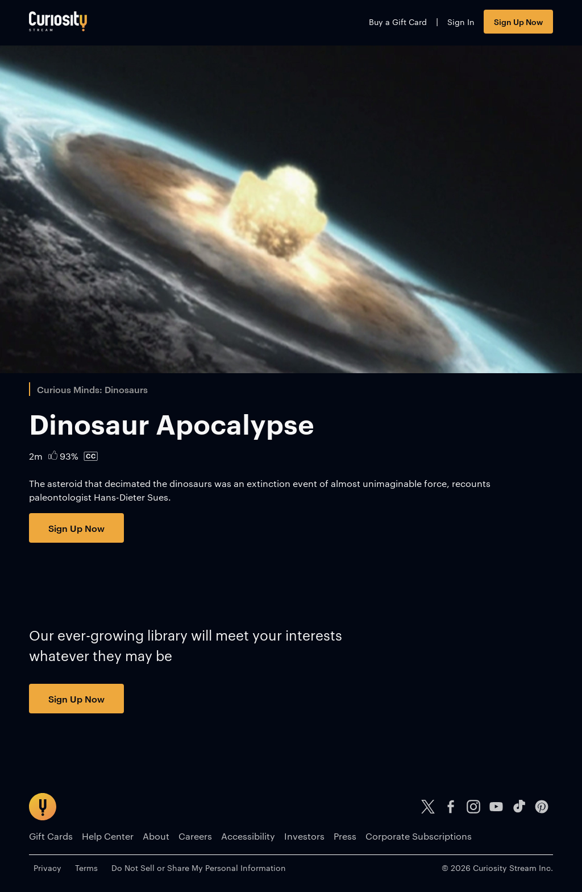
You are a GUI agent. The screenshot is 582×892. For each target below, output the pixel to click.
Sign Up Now (518, 21)
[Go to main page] (58, 21)
